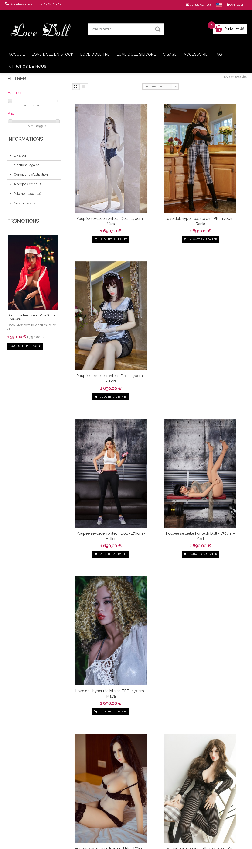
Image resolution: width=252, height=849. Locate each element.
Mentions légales (26, 165)
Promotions (23, 221)
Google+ (44, 731)
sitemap (66, 815)
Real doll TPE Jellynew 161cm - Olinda (36, 795)
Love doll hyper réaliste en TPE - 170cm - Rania (157, 181)
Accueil (17, 54)
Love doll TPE (95, 54)
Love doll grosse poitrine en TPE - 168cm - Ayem (36, 815)
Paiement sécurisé (27, 194)
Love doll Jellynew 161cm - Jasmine (36, 775)
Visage (170, 54)
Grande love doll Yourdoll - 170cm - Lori (97, 662)
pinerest (36, 731)
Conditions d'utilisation (30, 174)
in (60, 731)
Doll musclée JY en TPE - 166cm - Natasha (32, 317)
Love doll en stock (52, 54)
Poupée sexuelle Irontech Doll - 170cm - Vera (96, 181)
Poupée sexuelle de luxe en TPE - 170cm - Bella (96, 416)
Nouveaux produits (72, 776)
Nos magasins (24, 203)
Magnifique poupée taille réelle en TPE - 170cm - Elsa (157, 418)
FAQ (218, 54)
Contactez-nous (70, 781)
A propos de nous (27, 66)
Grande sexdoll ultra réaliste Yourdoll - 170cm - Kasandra (218, 418)
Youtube (52, 731)
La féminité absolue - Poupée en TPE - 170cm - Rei (97, 541)
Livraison (20, 155)
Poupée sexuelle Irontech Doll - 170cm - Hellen (96, 299)
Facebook (20, 731)
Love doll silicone (136, 54)
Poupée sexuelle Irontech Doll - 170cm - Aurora (218, 181)
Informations (25, 139)
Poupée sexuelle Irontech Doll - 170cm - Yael (157, 299)
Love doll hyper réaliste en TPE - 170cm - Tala (157, 539)
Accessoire (196, 54)
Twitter (28, 731)
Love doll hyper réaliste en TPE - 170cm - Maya (218, 299)
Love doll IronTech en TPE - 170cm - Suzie (218, 539)
